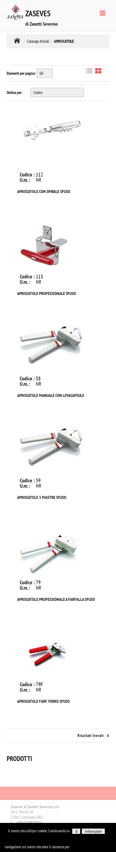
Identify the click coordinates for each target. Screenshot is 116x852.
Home (17, 40)
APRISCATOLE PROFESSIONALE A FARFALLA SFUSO (56, 599)
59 (38, 480)
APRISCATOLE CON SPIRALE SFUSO (43, 191)
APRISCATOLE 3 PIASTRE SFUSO (41, 497)
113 (39, 276)
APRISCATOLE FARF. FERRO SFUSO (43, 701)
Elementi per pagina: (21, 73)
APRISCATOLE (64, 41)
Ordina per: (14, 92)
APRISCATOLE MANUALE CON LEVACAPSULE (50, 395)
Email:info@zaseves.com (28, 827)
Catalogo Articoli (38, 41)
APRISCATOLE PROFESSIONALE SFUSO (46, 293)
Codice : (27, 174)
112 (39, 174)
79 (38, 582)
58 (38, 378)
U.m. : (25, 180)
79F (39, 684)
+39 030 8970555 (29, 822)
